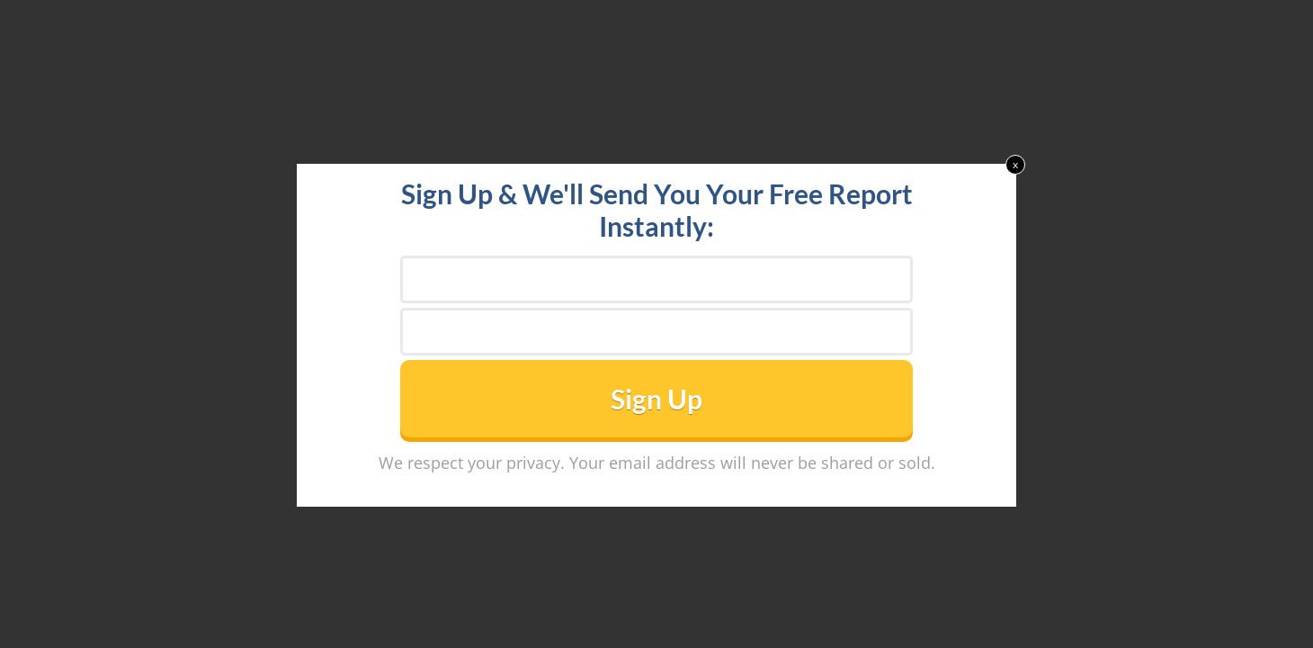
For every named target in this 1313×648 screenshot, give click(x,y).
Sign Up (656, 398)
